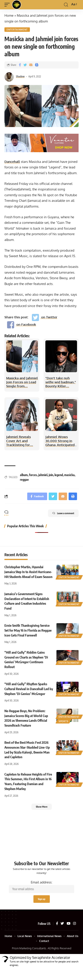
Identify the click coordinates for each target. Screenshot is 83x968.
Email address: (41, 886)
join (51, 475)
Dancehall (12, 162)
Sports (63, 721)
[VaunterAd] (41, 142)
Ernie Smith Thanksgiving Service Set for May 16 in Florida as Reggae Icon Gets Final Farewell (28, 630)
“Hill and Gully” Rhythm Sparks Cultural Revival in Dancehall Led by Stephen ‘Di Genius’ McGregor (28, 689)
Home (9, 15)
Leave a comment (63, 513)
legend (58, 475)
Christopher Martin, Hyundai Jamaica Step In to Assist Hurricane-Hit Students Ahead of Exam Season (28, 572)
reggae (24, 479)
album (24, 475)
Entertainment (17, 29)
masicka (69, 475)
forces (33, 475)
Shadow (20, 76)
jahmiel (42, 475)
